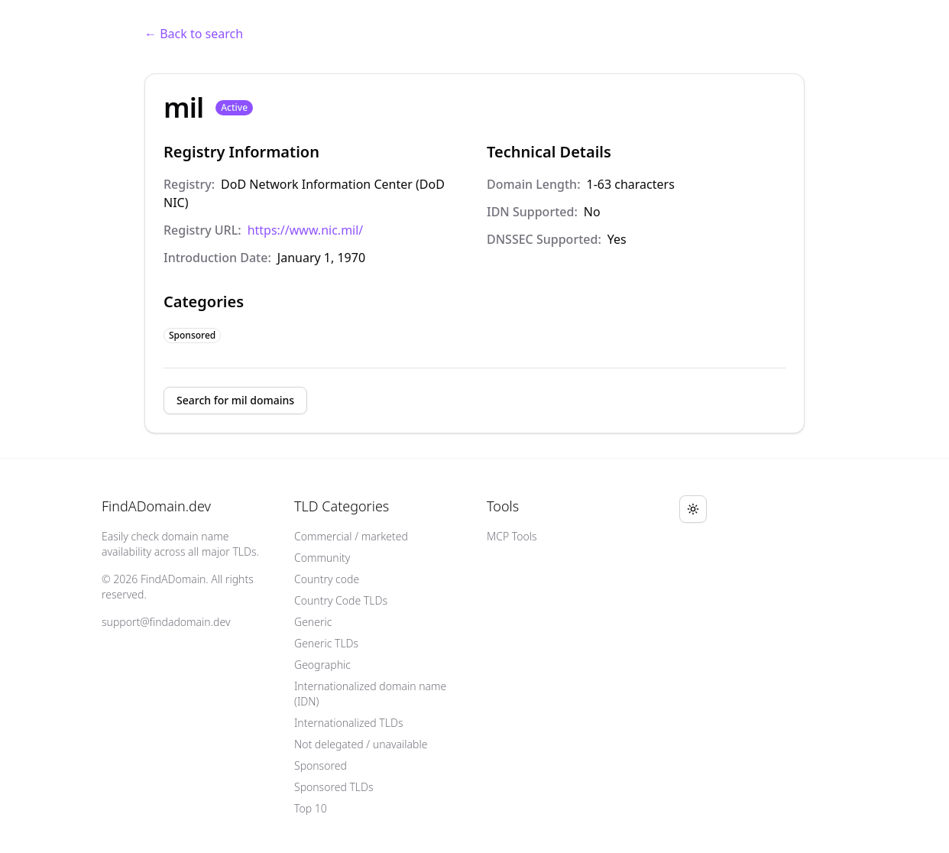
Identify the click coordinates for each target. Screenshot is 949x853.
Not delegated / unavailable (360, 744)
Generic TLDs (326, 643)
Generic (313, 622)
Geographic (322, 664)
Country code (326, 579)
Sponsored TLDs (334, 787)
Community (322, 557)
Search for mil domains (235, 400)
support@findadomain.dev (166, 622)
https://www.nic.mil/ (306, 230)
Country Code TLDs (340, 600)
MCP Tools (512, 536)
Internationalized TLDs (348, 722)
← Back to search (193, 33)
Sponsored (320, 765)
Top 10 (310, 808)
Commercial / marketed (351, 536)
